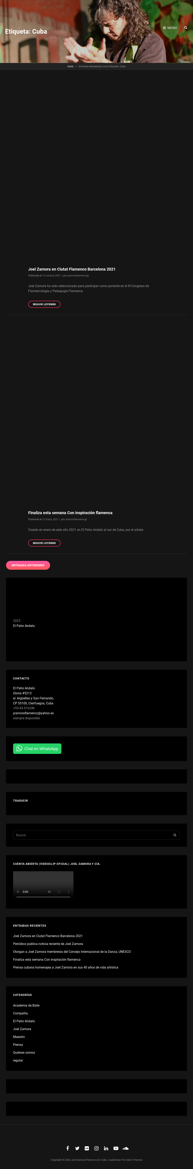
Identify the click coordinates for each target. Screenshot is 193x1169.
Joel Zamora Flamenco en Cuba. (89, 1159)
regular (18, 1060)
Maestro (19, 1037)
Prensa (18, 1045)
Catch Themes (134, 1159)
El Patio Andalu (24, 626)
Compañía (20, 1013)
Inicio (70, 66)
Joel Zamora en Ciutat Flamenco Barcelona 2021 (72, 269)
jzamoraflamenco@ (78, 275)
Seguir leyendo (47, 305)
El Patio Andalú (24, 1021)
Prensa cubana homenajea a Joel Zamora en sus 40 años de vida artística (65, 967)
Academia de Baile (26, 1005)
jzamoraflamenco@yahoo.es (33, 713)
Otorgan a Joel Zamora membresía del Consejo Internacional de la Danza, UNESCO (72, 952)
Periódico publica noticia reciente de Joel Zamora (48, 944)
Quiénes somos (24, 1052)
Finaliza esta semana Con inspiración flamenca (70, 512)
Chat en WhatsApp (41, 748)
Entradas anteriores (28, 565)
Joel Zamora (22, 1029)
